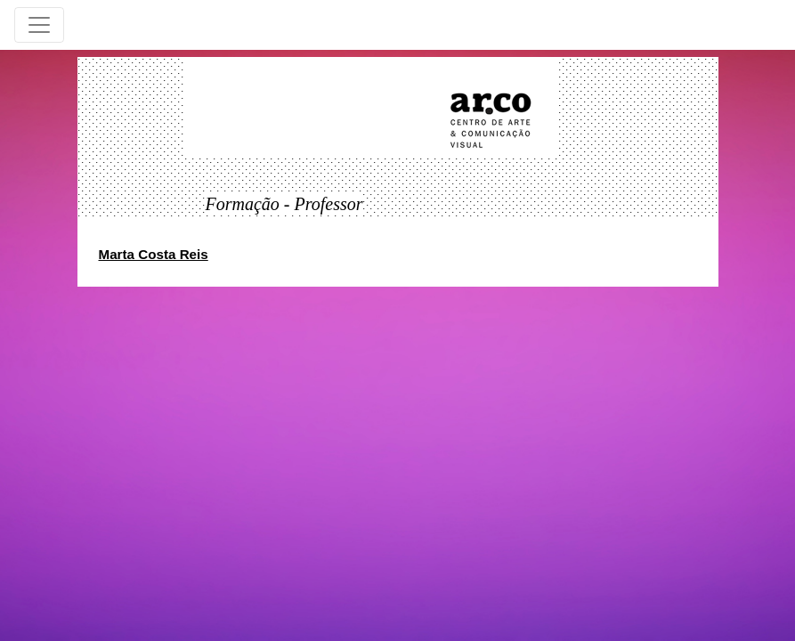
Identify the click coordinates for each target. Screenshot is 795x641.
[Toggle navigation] (39, 25)
